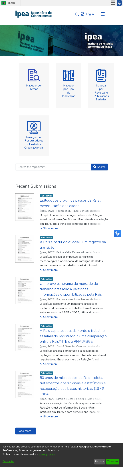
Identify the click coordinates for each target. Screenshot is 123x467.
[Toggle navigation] (103, 14)
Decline (99, 461)
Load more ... (26, 431)
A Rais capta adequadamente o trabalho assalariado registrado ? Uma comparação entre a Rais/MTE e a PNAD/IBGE (73, 336)
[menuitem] (82, 14)
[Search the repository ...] (53, 167)
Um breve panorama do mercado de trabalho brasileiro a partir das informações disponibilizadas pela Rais (71, 289)
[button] (49, 228)
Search (99, 167)
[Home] (33, 14)
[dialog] (61, 455)
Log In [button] (90, 14)
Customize (8, 461)
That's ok (112, 461)
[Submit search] (76, 14)
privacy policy (47, 454)
